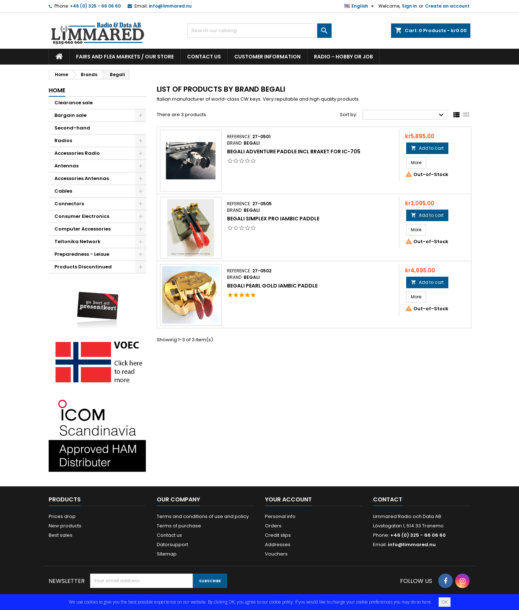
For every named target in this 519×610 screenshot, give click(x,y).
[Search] (259, 30)
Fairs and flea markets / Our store (125, 56)
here (426, 602)
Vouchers (276, 553)
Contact (387, 499)
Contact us (204, 56)
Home (57, 90)
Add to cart (427, 148)
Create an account (447, 6)
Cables (63, 191)
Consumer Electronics (81, 216)
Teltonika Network (77, 241)
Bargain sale (70, 115)
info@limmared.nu (170, 6)
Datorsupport (172, 544)
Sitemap (167, 553)
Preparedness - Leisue (81, 254)
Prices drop (62, 516)
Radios (63, 140)
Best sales (60, 535)
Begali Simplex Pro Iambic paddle (273, 218)
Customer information (267, 56)
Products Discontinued (83, 266)
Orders (273, 525)
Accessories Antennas (81, 178)
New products (65, 525)
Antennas (66, 165)
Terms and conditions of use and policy (203, 516)
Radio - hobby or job (343, 56)
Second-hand (72, 127)
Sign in (409, 6)
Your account (288, 499)
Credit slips (278, 535)
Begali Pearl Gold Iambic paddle (272, 285)
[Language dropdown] (360, 6)
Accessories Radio (77, 153)
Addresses (277, 544)
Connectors (69, 203)
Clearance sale (73, 102)
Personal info (280, 516)
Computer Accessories (82, 228)
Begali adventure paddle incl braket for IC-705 (293, 151)
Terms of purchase (179, 525)
